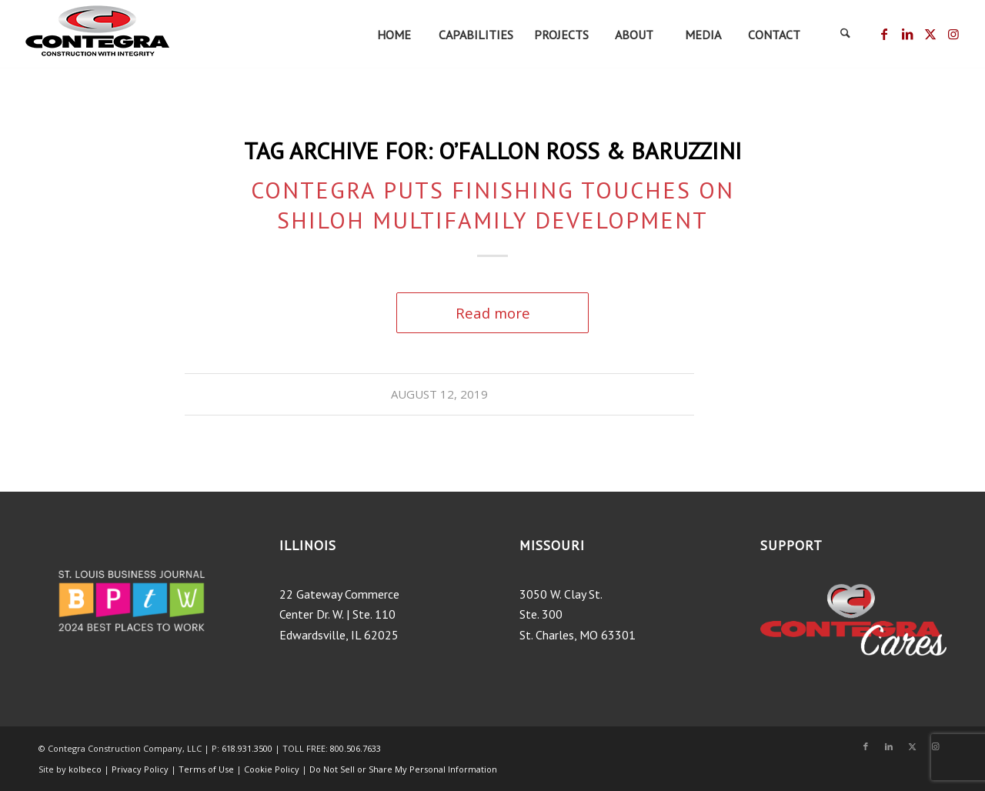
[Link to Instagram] (953, 33)
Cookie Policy (271, 769)
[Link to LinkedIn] (907, 33)
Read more (493, 312)
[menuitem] (393, 34)
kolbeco (86, 769)
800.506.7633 (355, 748)
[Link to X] (930, 33)
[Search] (845, 34)
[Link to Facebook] (884, 33)
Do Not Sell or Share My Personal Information (403, 769)
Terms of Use (207, 769)
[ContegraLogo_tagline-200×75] (97, 34)
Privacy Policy (140, 769)
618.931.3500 (247, 748)
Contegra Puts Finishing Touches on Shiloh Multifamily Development (492, 205)
